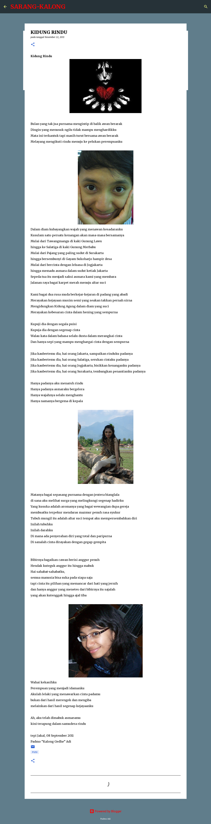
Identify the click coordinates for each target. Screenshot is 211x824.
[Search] (206, 6)
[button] (33, 44)
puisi (34, 752)
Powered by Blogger (106, 811)
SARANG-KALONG (37, 6)
